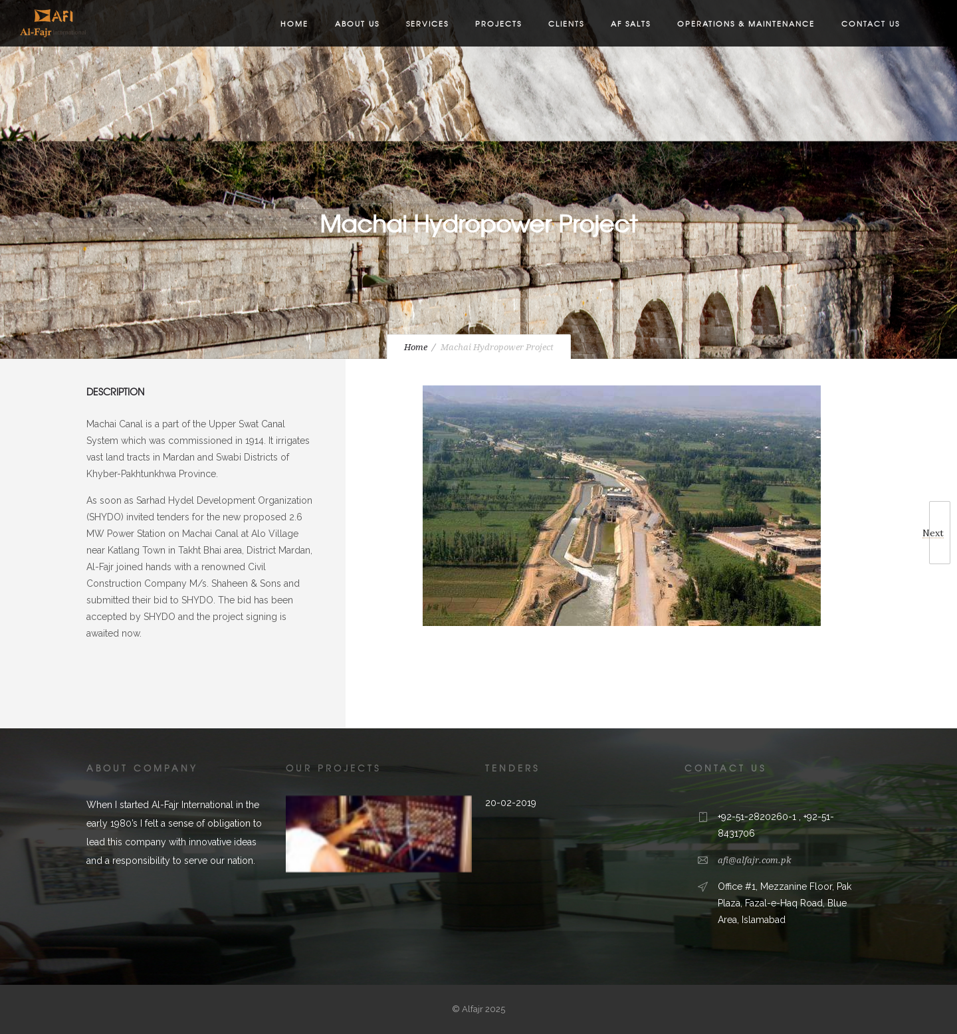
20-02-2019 (510, 802)
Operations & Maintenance (746, 23)
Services (427, 23)
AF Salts (631, 23)
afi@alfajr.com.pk (754, 860)
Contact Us (870, 23)
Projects (498, 23)
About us (357, 23)
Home (294, 23)
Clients (566, 23)
